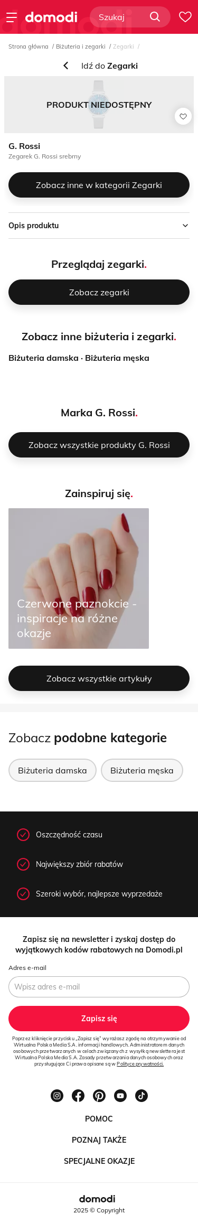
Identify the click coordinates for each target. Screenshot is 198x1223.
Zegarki (123, 46)
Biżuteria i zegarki (81, 46)
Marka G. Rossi (98, 412)
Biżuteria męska (117, 357)
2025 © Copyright (99, 1210)
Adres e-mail (27, 968)
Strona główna (28, 46)
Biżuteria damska (43, 357)
